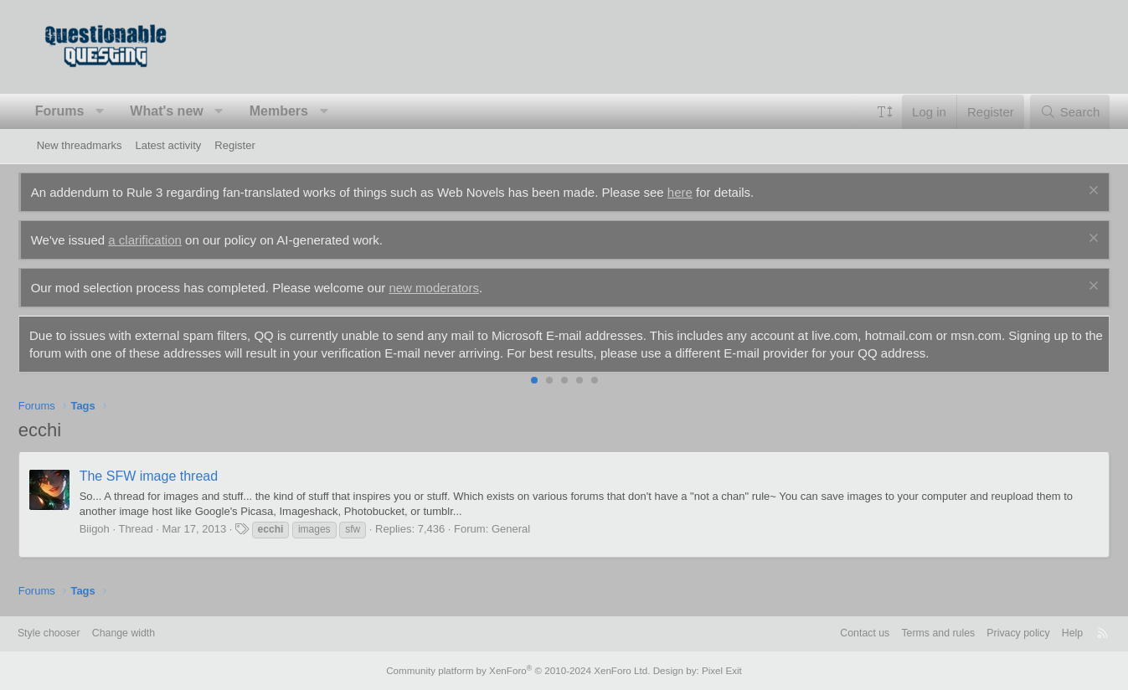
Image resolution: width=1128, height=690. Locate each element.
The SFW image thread (167, 476)
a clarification (163, 240)
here (698, 192)
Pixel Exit (713, 671)
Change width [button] (155, 633)
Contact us (827, 633)
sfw (371, 529)
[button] (118, 111)
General (529, 529)
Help (1044, 633)
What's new (184, 111)
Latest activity (169, 145)
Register (234, 145)
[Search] (1051, 112)
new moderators (452, 288)
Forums (78, 111)
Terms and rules (903, 633)
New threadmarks (79, 145)
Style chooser (77, 633)
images (333, 529)
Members (297, 111)
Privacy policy (988, 633)
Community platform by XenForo (521, 671)
